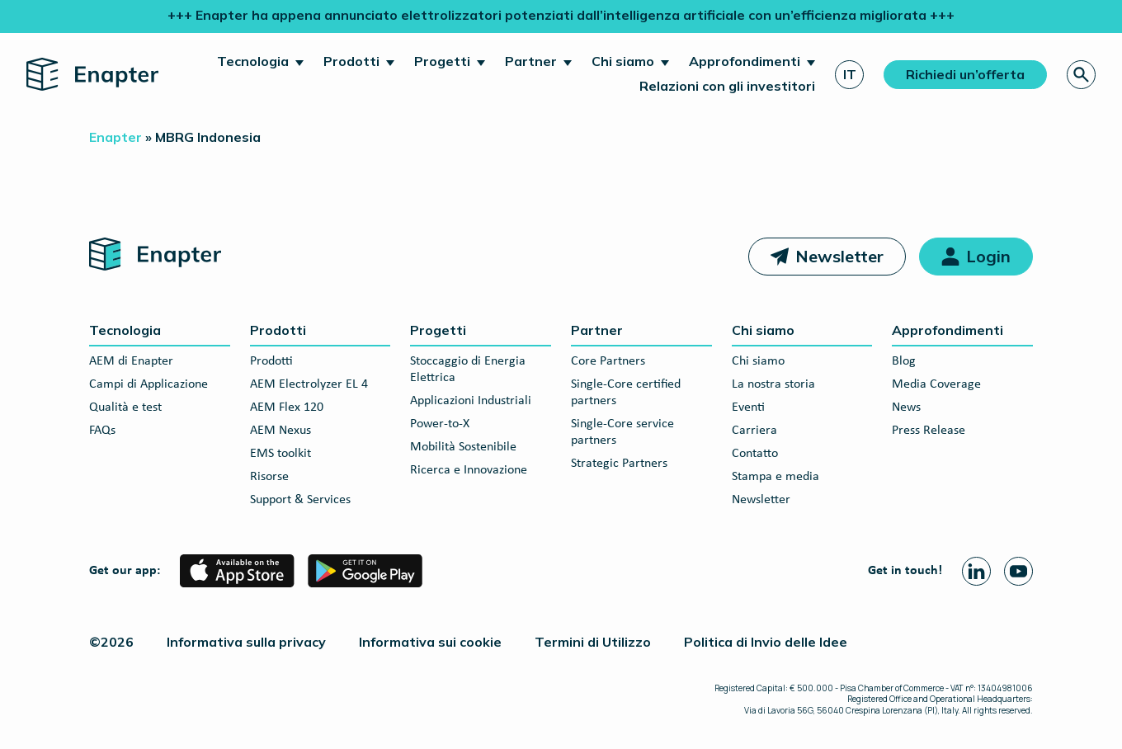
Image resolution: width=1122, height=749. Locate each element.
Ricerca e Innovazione (468, 470)
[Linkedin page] (976, 571)
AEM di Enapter (131, 361)
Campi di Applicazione (148, 384)
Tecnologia (253, 61)
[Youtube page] (1018, 571)
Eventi (748, 407)
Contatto (755, 453)
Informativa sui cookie (430, 642)
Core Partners (608, 361)
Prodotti (351, 61)
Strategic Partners (619, 463)
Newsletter (839, 256)
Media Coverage (936, 384)
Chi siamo (623, 61)
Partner (531, 61)
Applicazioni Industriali (470, 400)
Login (988, 256)
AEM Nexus (280, 430)
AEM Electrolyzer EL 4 (309, 384)
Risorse (269, 476)
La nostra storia (773, 384)
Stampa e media (775, 476)
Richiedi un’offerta (965, 74)
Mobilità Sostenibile (463, 447)
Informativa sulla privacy (246, 642)
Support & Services (300, 499)
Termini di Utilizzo (593, 642)
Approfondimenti (744, 61)
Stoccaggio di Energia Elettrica (468, 369)
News (906, 407)
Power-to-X (439, 424)
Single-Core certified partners (626, 392)
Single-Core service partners (622, 432)
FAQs (102, 430)
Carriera (754, 430)
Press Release (928, 430)
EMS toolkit (280, 453)
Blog (904, 361)
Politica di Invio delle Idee (765, 642)
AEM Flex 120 (286, 407)
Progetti (442, 61)
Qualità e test (125, 407)
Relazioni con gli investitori (727, 86)
